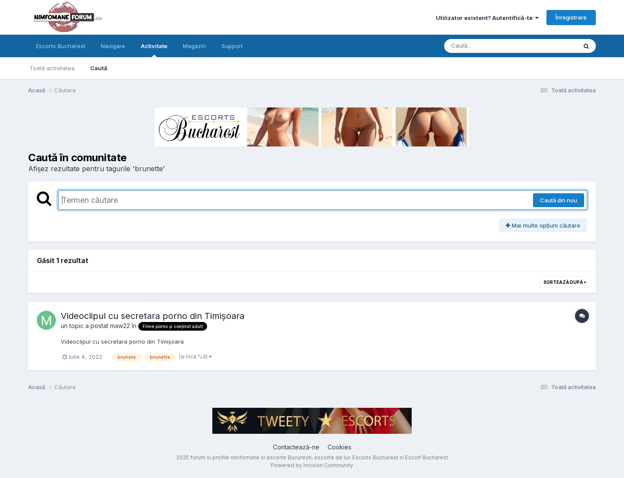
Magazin (194, 45)
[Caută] (492, 46)
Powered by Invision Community (312, 465)
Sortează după (564, 282)
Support (232, 45)
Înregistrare (571, 17)
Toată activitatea (52, 68)
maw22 (120, 325)
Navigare (113, 45)
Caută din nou (558, 200)
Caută (98, 68)
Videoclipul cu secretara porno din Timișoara (152, 316)
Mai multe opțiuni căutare (543, 225)
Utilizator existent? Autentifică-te (487, 17)
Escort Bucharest (426, 457)
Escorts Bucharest (60, 45)
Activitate (154, 49)
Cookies (339, 447)
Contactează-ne (296, 447)
